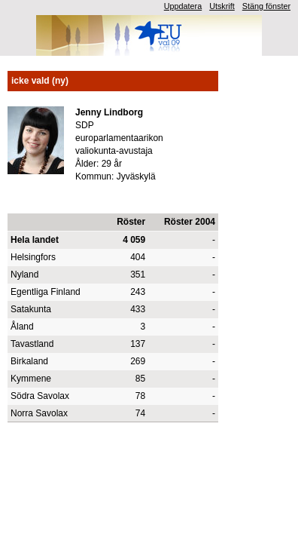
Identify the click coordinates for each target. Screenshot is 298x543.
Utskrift (222, 6)
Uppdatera (183, 6)
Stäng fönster (266, 6)
